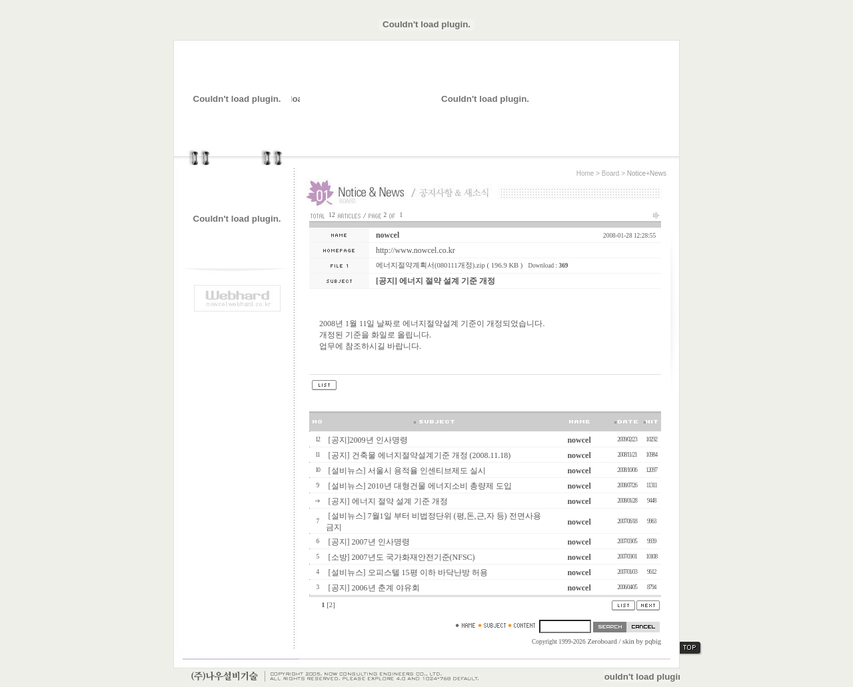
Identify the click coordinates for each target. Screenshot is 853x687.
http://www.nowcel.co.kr (415, 250)
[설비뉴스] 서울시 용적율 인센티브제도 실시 (407, 470)
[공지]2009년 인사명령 (368, 440)
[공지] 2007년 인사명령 (369, 542)
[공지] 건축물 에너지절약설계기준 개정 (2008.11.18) (420, 455)
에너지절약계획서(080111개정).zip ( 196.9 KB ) (449, 265)
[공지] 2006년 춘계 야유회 (374, 587)
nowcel (387, 235)
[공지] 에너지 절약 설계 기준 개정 (388, 501)
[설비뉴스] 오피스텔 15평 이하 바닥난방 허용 (408, 572)
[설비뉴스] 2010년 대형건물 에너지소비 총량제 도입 (420, 486)
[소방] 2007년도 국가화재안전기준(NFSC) (402, 557)
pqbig (653, 641)
